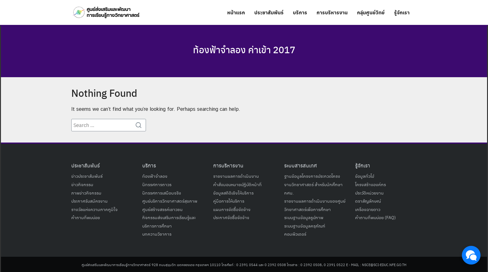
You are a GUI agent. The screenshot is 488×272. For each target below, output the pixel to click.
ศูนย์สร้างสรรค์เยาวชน (162, 209)
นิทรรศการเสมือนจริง (161, 193)
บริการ (300, 12)
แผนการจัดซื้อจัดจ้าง (232, 209)
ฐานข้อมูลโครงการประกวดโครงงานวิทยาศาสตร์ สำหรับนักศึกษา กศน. (313, 184)
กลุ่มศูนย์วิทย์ (371, 12)
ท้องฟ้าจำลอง (154, 176)
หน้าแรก (236, 12)
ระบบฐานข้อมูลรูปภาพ (303, 217)
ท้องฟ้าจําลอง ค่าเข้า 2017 (244, 49)
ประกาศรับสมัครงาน (89, 201)
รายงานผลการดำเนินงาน (236, 176)
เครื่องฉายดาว (367, 209)
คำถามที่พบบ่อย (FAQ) (375, 217)
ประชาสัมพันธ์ (269, 12)
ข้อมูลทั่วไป (364, 176)
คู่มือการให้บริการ (228, 201)
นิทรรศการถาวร (156, 184)
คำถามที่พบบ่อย (85, 217)
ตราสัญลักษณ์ (368, 201)
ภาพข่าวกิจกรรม (86, 193)
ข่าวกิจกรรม (82, 184)
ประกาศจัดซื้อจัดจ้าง (231, 217)
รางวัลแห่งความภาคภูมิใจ (94, 209)
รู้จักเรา (402, 12)
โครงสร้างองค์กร (370, 184)
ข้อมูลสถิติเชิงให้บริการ (233, 193)
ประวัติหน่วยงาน (369, 193)
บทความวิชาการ (156, 234)
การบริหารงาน (332, 12)
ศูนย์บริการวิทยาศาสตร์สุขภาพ (169, 201)
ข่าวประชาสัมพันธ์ (87, 176)
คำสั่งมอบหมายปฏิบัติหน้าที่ (237, 184)
